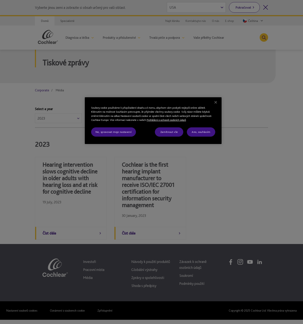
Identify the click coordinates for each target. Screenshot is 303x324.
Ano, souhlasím (201, 131)
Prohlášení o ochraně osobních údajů (166, 119)
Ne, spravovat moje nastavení (114, 131)
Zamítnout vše (169, 131)
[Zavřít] (215, 102)
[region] (153, 120)
